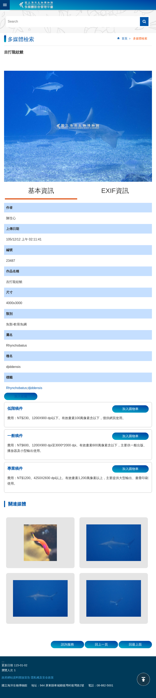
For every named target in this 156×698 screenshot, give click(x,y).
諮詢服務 (67, 644)
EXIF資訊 (115, 190)
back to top (143, 679)
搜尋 (144, 21)
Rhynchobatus (16, 388)
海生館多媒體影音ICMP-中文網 (36, 5)
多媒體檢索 (140, 38)
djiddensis (35, 388)
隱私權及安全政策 (42, 677)
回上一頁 (101, 644)
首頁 (124, 38)
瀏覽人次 (7, 670)
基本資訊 (41, 190)
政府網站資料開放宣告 (16, 677)
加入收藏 (20, 396)
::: (5, 35)
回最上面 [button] (135, 644)
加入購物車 (130, 409)
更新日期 (7, 665)
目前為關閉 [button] (5, 5)
